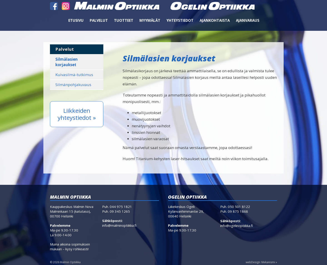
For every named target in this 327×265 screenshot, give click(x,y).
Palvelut (99, 20)
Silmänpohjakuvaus (73, 84)
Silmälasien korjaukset (66, 62)
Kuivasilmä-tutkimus (74, 74)
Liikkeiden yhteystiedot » (77, 114)
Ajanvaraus (247, 20)
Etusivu (76, 20)
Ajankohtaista (215, 20)
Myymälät (149, 20)
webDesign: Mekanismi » (261, 262)
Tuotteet (123, 20)
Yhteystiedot (179, 20)
